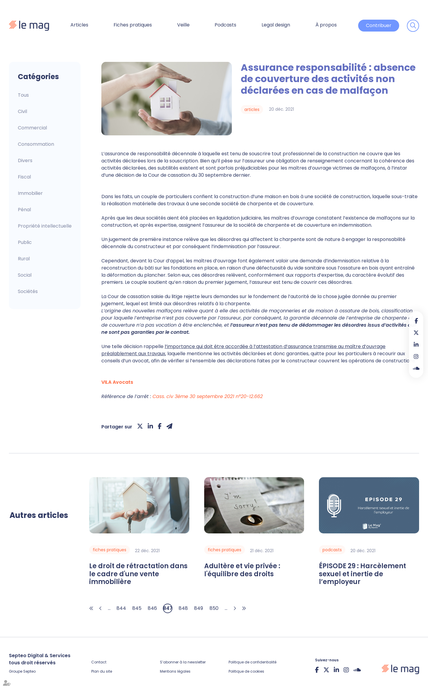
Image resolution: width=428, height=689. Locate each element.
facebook (416, 320)
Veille (183, 24)
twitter (416, 332)
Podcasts (225, 24)
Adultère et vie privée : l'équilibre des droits (242, 570)
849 (198, 608)
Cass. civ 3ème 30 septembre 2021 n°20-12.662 (207, 396)
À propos (326, 24)
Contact (98, 662)
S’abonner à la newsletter (183, 662)
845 (136, 608)
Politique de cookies (246, 671)
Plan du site (101, 671)
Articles (79, 24)
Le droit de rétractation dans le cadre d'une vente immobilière (138, 574)
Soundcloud (416, 368)
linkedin (416, 344)
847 (167, 608)
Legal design (276, 24)
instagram (416, 356)
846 (152, 608)
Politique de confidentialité (252, 662)
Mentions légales (175, 671)
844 (121, 608)
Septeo (29, 671)
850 (214, 608)
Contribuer (378, 25)
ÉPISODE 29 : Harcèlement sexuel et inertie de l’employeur (362, 574)
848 (183, 608)
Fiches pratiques (133, 24)
